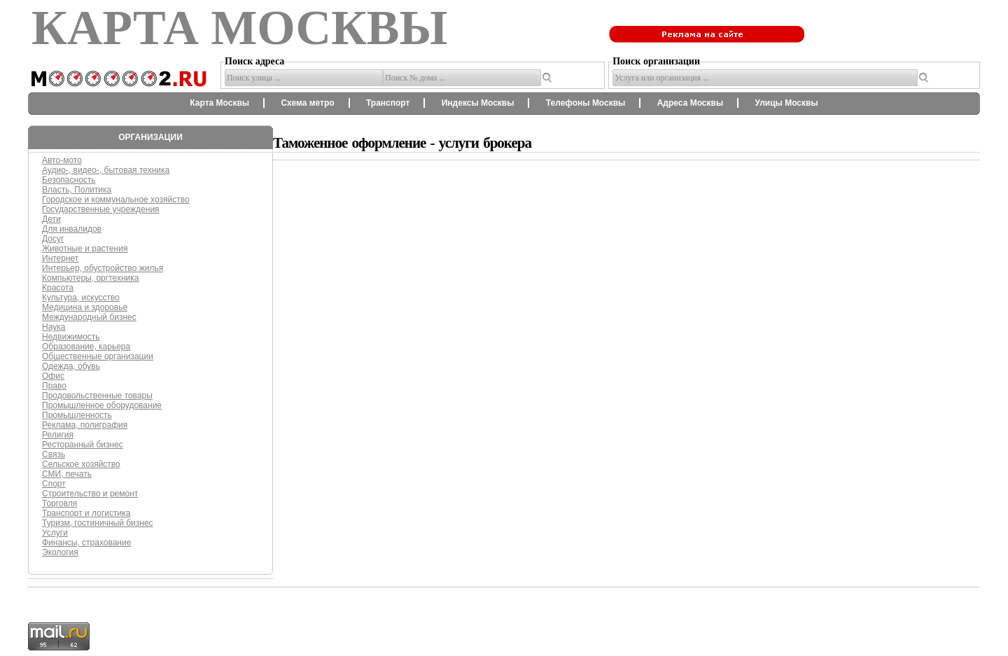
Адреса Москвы (690, 103)
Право (54, 386)
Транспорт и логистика (86, 513)
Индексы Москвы (478, 103)
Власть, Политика (76, 190)
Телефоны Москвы (586, 103)
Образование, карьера (86, 346)
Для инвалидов (72, 229)
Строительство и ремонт (90, 493)
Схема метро (307, 103)
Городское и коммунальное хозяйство (116, 199)
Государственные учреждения (101, 209)
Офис (53, 376)
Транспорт (388, 103)
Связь (53, 454)
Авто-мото (62, 160)
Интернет (60, 258)
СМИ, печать (67, 474)
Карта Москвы (219, 103)
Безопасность (69, 180)
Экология (60, 552)
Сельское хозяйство (81, 464)
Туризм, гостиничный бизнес (97, 523)
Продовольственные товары (97, 395)
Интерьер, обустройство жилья (102, 268)
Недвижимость (71, 337)
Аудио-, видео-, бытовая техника (105, 170)
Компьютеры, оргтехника (90, 278)
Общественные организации (97, 356)
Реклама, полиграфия (84, 425)
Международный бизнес (89, 317)
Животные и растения (84, 248)
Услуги (55, 533)
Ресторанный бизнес (82, 444)
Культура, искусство (81, 297)
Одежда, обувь (71, 366)
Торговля (59, 503)
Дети (51, 219)
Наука (53, 327)
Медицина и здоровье (84, 307)
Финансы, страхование (86, 542)
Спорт (54, 484)
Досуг (53, 239)
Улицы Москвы (786, 103)
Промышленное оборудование (102, 405)
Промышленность (77, 415)
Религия (58, 435)
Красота (58, 288)
